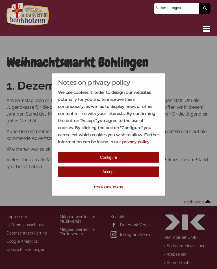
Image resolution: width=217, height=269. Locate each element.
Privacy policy (102, 186)
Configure (108, 157)
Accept (109, 172)
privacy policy (135, 141)
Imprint (118, 186)
